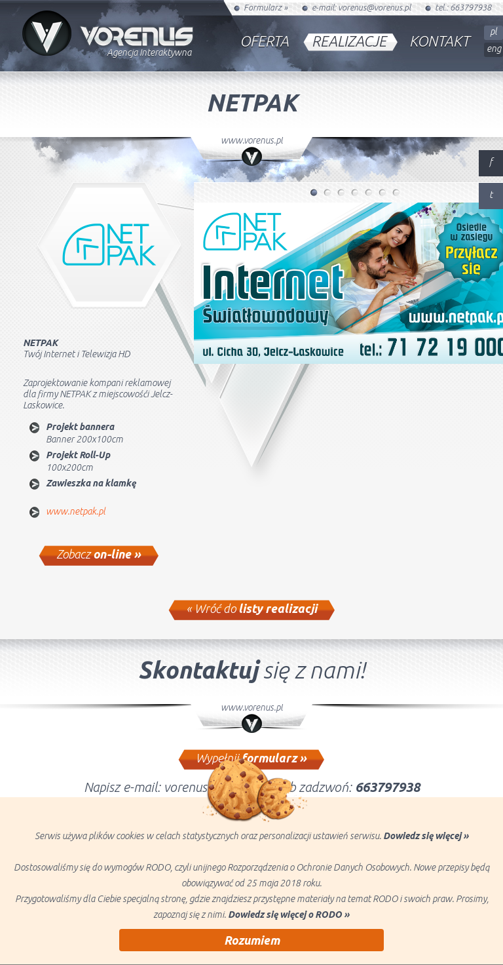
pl (493, 31)
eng (494, 48)
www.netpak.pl (75, 511)
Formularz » (266, 7)
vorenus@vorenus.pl (374, 7)
